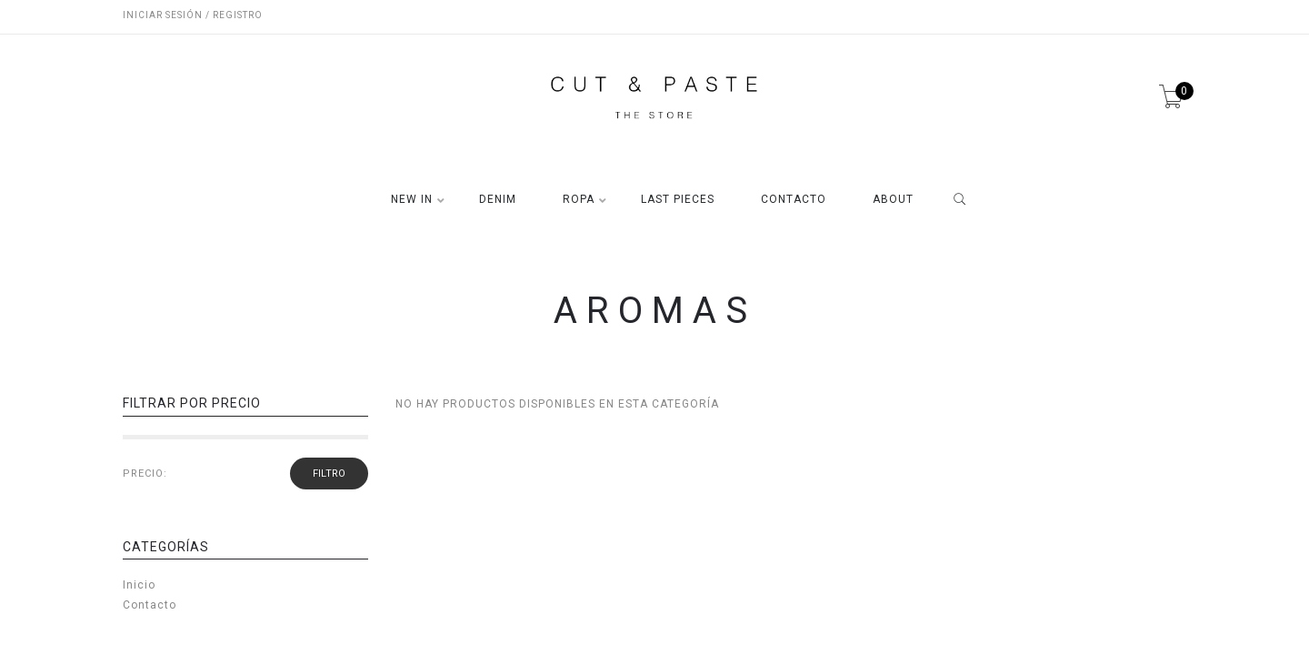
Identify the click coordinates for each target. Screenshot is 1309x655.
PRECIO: (145, 473)
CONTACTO (793, 200)
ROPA (579, 200)
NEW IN (412, 200)
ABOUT (893, 200)
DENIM (497, 200)
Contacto (149, 605)
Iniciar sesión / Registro (193, 15)
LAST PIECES (677, 200)
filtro (329, 473)
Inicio (139, 585)
